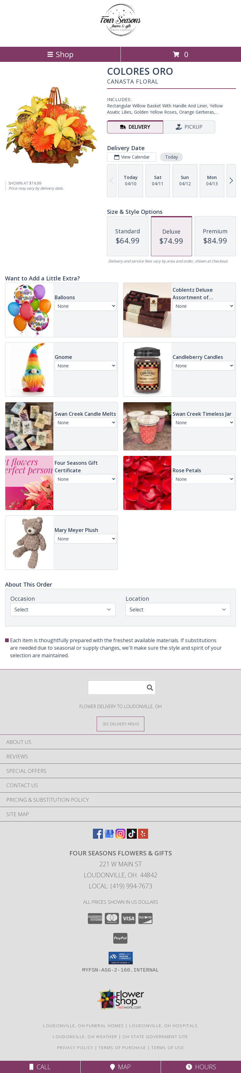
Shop (60, 54)
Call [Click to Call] (40, 1067)
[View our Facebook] (98, 836)
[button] (121, 958)
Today (171, 157)
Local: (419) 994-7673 (120, 886)
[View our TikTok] (132, 836)
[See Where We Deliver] (120, 724)
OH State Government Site (155, 1036)
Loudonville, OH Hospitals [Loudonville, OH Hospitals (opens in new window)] (163, 1025)
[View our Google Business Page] (109, 836)
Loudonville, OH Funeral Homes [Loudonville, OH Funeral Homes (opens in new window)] (83, 1025)
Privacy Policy (75, 1047)
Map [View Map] (120, 1067)
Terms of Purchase (122, 1047)
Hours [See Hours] (201, 1067)
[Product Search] (122, 687)
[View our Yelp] (143, 836)
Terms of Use (167, 1047)
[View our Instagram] (120, 836)
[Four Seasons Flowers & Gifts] (120, 38)
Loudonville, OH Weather (85, 1036)
